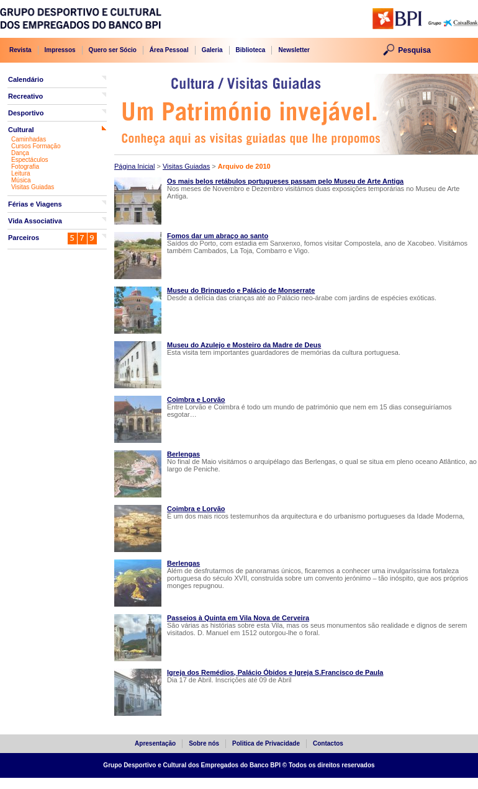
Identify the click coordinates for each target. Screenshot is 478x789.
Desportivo (25, 113)
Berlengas (183, 454)
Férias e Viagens (35, 204)
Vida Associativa (35, 221)
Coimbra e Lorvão (196, 399)
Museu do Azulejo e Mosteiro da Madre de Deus (244, 345)
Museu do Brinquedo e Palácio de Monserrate (241, 290)
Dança (20, 152)
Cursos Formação (35, 146)
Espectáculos (29, 159)
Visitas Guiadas (32, 187)
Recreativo (25, 96)
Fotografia (25, 166)
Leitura (20, 173)
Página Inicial (134, 166)
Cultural (21, 129)
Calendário (25, 79)
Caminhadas (28, 139)
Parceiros (23, 237)
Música (21, 180)
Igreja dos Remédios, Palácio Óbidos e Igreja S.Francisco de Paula (275, 672)
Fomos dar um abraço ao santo (217, 235)
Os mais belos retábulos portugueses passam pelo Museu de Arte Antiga (285, 181)
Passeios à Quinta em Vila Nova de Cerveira (238, 618)
